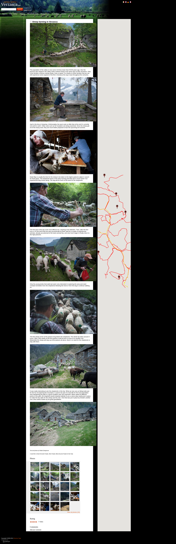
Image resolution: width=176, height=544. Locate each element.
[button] (98, 252)
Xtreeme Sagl (17, 538)
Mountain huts (32, 14)
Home (4, 14)
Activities (55, 14)
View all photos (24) (73, 512)
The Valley (13, 14)
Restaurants (45, 14)
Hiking (22, 14)
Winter (63, 14)
